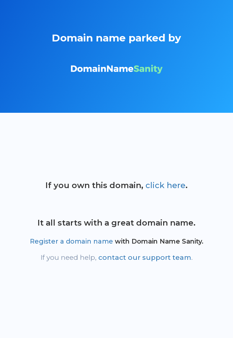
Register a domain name (71, 241)
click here (165, 185)
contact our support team (144, 257)
